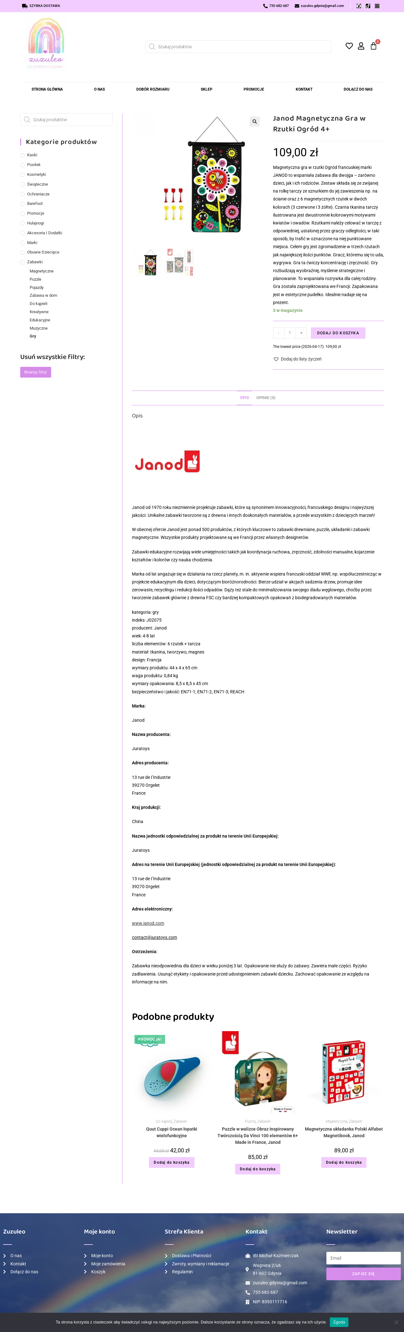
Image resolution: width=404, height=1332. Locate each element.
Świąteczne (37, 184)
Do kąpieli (164, 1121)
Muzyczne (39, 328)
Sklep (206, 89)
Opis (244, 397)
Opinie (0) (266, 397)
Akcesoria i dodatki (44, 232)
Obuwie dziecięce (43, 252)
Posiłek (34, 164)
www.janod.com (148, 923)
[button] (255, 121)
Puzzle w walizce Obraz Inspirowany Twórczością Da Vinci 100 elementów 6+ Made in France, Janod (257, 1135)
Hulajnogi (35, 223)
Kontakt (304, 89)
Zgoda (339, 1322)
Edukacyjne (40, 320)
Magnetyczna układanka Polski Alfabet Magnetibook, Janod (344, 1132)
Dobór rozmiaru (152, 89)
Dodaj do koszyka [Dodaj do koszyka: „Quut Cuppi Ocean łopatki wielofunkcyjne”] (171, 1162)
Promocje (254, 89)
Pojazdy (37, 287)
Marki (32, 242)
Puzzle (250, 1121)
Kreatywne (39, 311)
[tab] (244, 398)
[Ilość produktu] (290, 333)
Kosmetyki (36, 174)
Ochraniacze (38, 194)
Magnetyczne (336, 1121)
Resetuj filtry (35, 372)
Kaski (32, 154)
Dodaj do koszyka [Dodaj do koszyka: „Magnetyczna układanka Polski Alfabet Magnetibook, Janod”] (344, 1162)
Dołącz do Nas (358, 89)
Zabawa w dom (43, 295)
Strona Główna (47, 89)
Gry (33, 336)
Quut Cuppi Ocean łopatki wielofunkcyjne (171, 1132)
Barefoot (35, 203)
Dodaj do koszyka (338, 333)
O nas (99, 89)
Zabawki (180, 1121)
